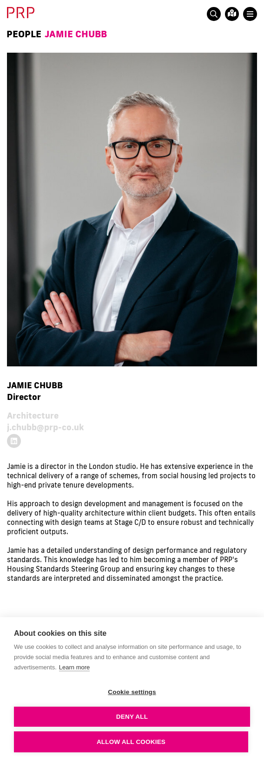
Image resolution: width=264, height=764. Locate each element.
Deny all (132, 716)
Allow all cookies (131, 741)
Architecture (33, 415)
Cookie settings (132, 691)
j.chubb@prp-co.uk (45, 427)
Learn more (74, 667)
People (24, 33)
